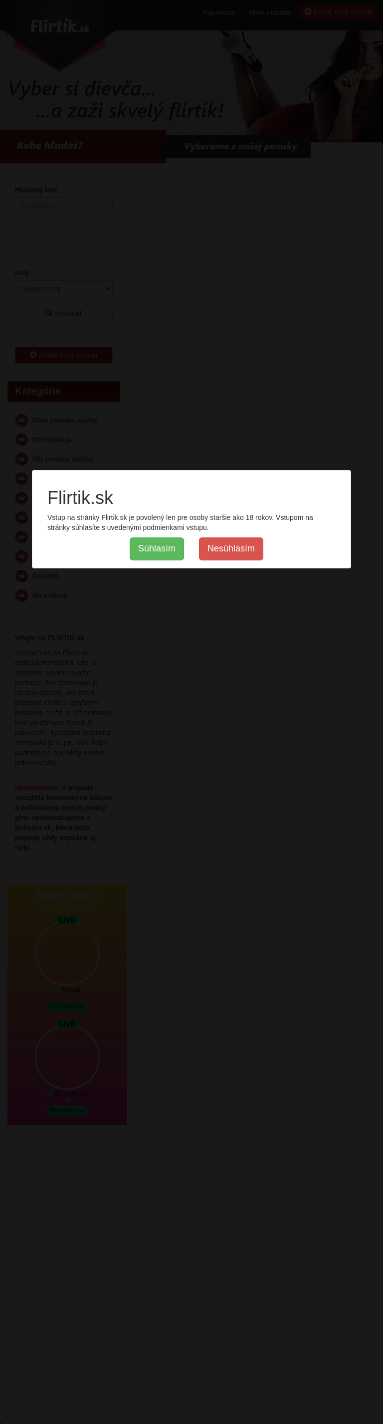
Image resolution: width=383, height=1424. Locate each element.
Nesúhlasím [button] (231, 548)
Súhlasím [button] (157, 548)
